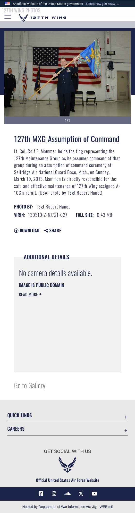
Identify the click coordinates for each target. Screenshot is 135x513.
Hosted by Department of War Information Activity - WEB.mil (67, 507)
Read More (29, 294)
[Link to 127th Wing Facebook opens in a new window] (40, 493)
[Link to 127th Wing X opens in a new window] (80, 493)
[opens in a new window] (54, 493)
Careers (16, 428)
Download (26, 230)
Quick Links (19, 415)
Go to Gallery (29, 385)
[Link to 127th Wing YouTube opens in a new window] (94, 493)
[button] (103, 3)
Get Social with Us (67, 451)
